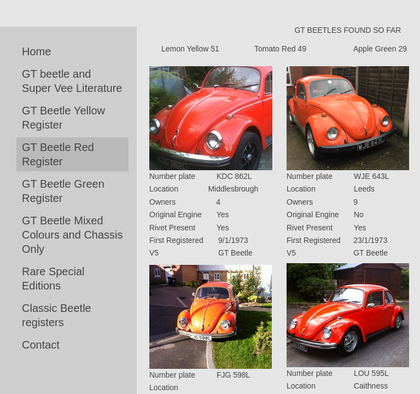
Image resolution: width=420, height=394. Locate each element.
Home (36, 51)
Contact (41, 345)
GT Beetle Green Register (63, 191)
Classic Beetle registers (56, 315)
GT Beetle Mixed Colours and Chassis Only (72, 235)
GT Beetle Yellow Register (63, 118)
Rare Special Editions (53, 278)
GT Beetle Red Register (58, 154)
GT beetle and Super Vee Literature (72, 81)
